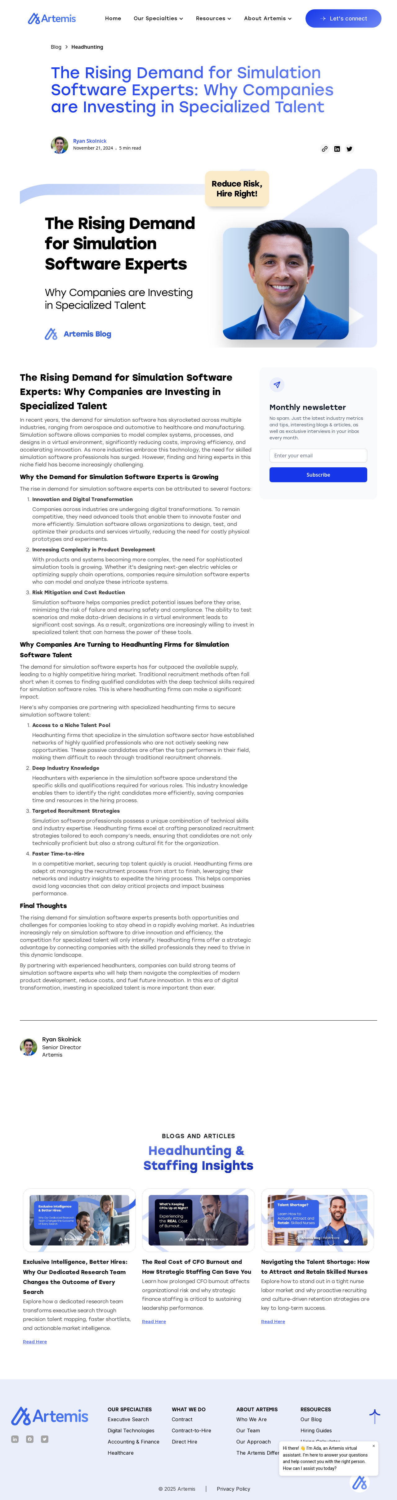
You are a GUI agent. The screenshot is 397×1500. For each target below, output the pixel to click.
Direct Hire (184, 1442)
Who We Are (251, 1419)
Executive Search (128, 1419)
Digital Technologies (131, 1430)
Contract (182, 1419)
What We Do (189, 1409)
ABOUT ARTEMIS (257, 1409)
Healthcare (121, 1453)
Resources (316, 1409)
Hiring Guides (316, 1430)
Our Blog (311, 1419)
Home (113, 18)
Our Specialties (130, 1409)
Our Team (248, 1430)
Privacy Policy (233, 1489)
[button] (158, 19)
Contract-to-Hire (191, 1430)
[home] (46, 19)
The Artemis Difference (263, 1453)
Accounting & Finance (133, 1442)
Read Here (35, 1342)
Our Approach (253, 1442)
